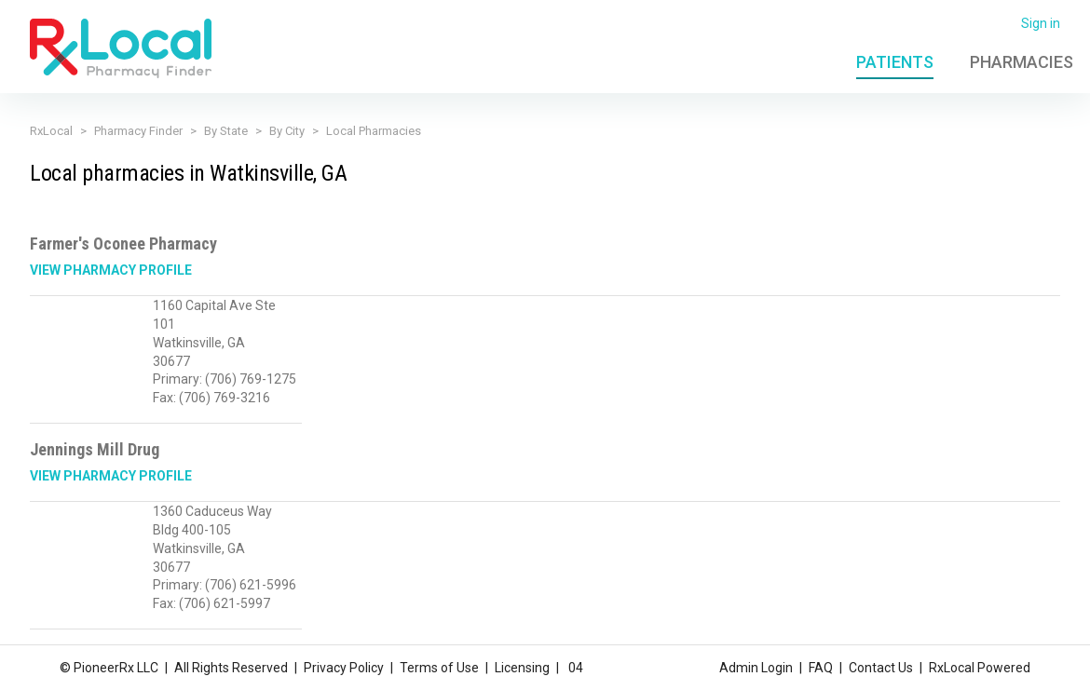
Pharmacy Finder (138, 131)
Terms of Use (439, 664)
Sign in (1040, 23)
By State (226, 131)
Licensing (522, 664)
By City (287, 131)
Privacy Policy (344, 664)
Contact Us (881, 664)
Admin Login (756, 664)
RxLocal (51, 131)
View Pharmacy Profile (111, 270)
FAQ (821, 664)
